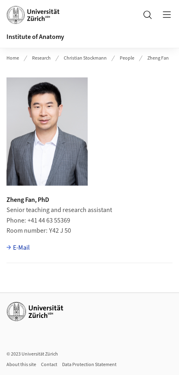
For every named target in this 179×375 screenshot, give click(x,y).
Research (41, 58)
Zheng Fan (158, 58)
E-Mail (21, 247)
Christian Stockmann (85, 58)
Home (12, 58)
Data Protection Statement (89, 364)
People (127, 58)
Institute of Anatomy (35, 36)
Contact (49, 364)
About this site (21, 364)
